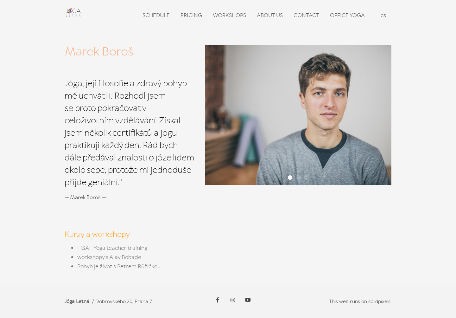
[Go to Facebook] (217, 299)
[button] (290, 177)
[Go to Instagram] (232, 299)
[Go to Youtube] (247, 299)
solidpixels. (379, 301)
